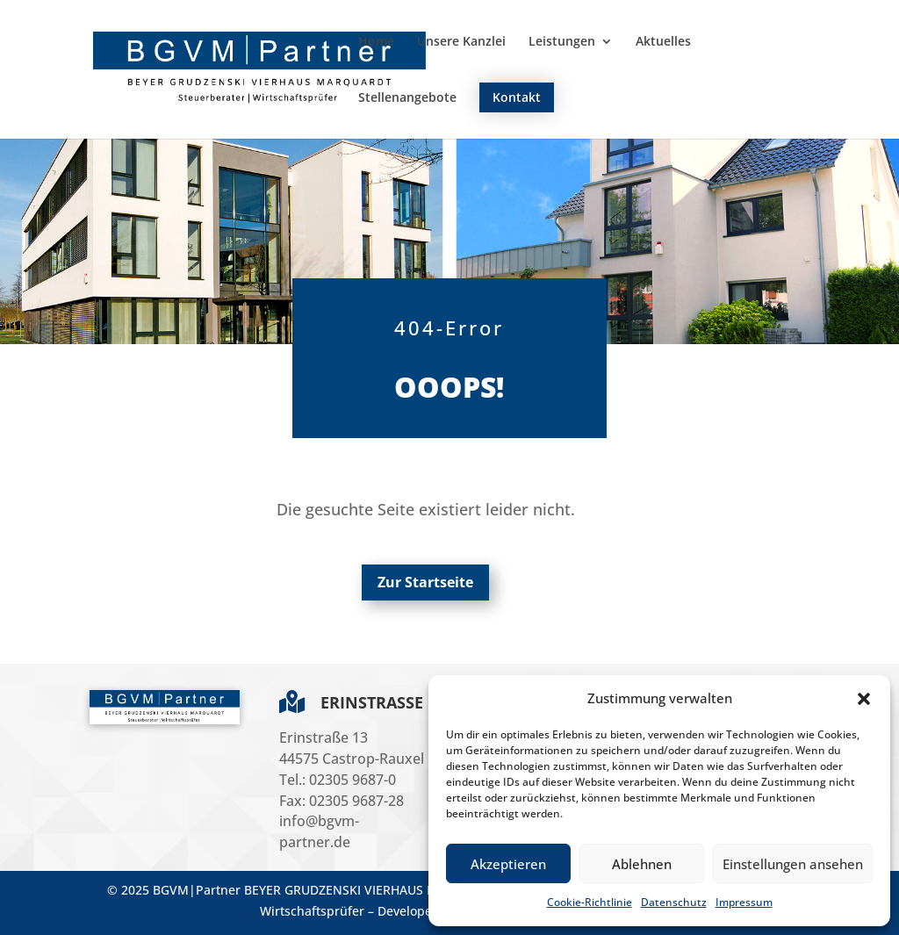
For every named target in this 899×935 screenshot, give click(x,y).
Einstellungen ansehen (793, 864)
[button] (864, 699)
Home (376, 42)
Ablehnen (642, 864)
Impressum (744, 902)
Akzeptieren (508, 864)
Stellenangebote (407, 98)
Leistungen (562, 42)
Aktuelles (663, 42)
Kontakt (517, 97)
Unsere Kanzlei (461, 42)
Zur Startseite (425, 582)
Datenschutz (674, 902)
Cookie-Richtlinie (589, 902)
